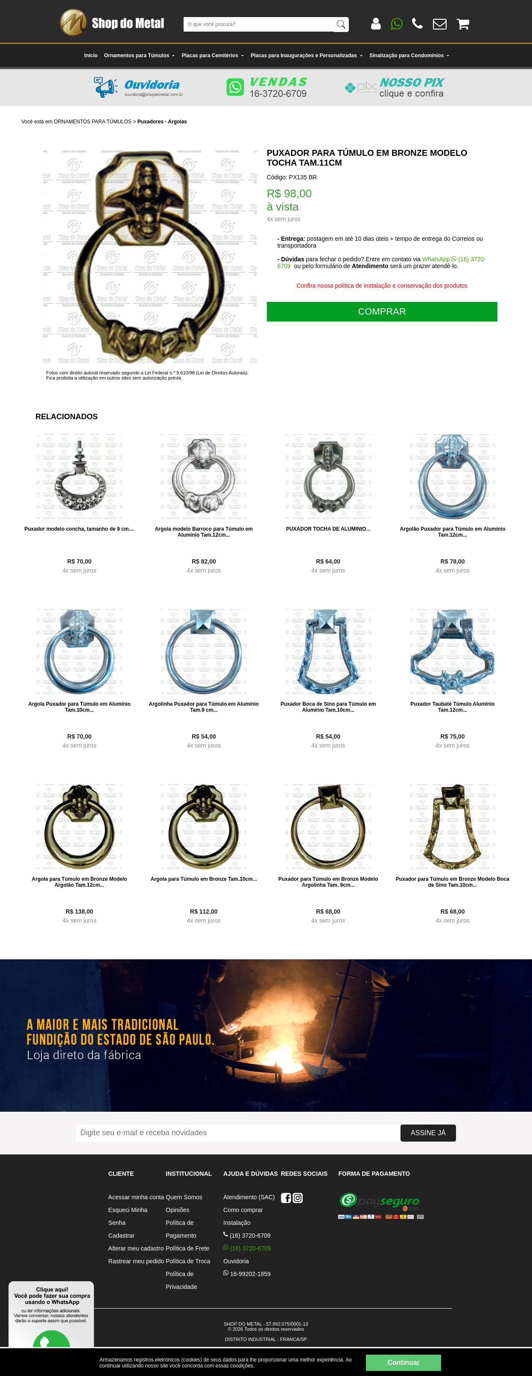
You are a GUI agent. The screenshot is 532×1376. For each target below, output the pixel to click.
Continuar (403, 1362)
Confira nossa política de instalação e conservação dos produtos (382, 285)
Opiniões (177, 1210)
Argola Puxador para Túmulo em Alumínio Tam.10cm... (79, 707)
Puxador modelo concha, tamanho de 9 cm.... (79, 529)
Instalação (237, 1222)
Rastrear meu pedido (136, 1261)
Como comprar (243, 1210)
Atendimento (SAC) (249, 1197)
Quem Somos (184, 1197)
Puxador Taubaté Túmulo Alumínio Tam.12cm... (452, 707)
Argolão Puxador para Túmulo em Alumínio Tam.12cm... (453, 532)
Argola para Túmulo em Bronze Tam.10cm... (204, 879)
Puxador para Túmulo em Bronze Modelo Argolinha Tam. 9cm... (328, 882)
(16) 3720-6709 (247, 1235)
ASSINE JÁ (428, 1132)
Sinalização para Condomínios (409, 55)
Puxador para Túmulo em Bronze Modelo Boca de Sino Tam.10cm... (452, 882)
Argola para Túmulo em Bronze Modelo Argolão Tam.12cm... (79, 882)
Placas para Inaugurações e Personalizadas (307, 55)
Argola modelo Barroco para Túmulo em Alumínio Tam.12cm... (204, 532)
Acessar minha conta (136, 1197)
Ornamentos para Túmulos (139, 55)
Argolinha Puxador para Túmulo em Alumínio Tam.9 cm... (204, 707)
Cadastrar (121, 1235)
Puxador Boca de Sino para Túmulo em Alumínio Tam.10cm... (328, 707)
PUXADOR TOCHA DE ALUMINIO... (328, 529)
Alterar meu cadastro (136, 1248)
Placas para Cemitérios (213, 55)
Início (90, 55)
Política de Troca (188, 1261)
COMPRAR (382, 311)
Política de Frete (187, 1248)
